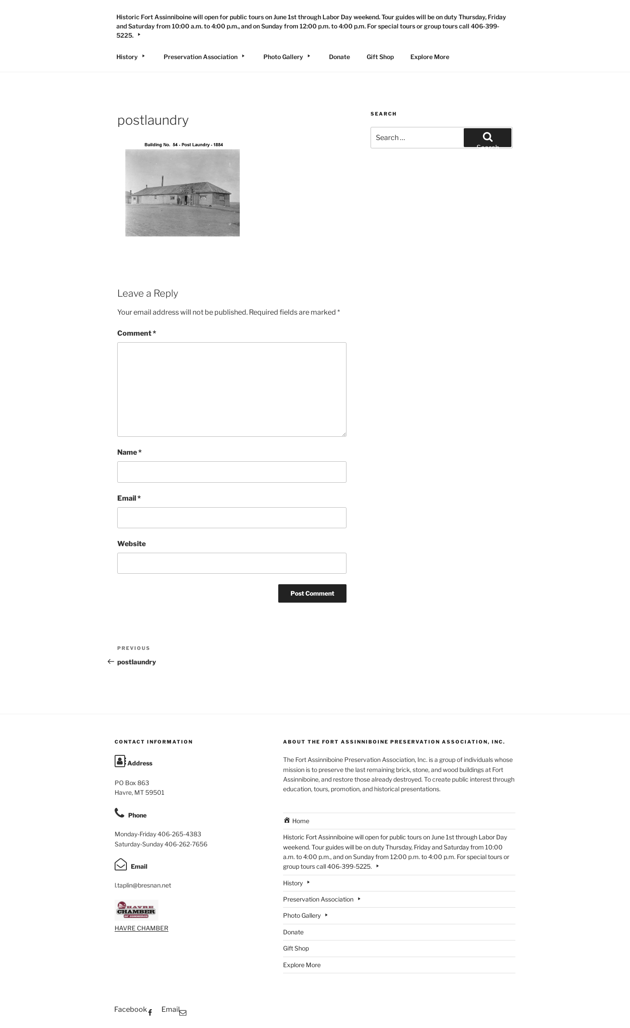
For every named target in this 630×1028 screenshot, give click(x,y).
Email (129, 498)
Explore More (429, 56)
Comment (136, 333)
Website (131, 544)
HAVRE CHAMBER (141, 928)
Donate (339, 56)
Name (129, 452)
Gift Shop (380, 56)
